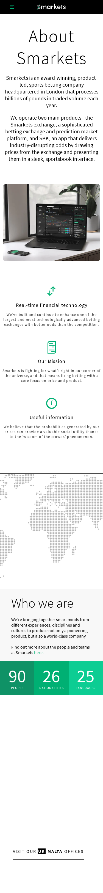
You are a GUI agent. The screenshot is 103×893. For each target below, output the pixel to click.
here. (39, 652)
